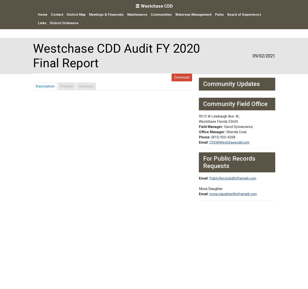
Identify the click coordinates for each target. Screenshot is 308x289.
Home (42, 15)
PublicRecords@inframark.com (232, 178)
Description (45, 86)
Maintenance (137, 15)
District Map (76, 15)
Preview (66, 86)
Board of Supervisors (244, 15)
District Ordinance (64, 23)
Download (181, 77)
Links (42, 23)
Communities (161, 15)
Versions (86, 86)
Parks (219, 15)
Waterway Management (193, 15)
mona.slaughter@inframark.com (233, 194)
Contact (57, 15)
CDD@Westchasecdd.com (229, 142)
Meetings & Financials (106, 15)
